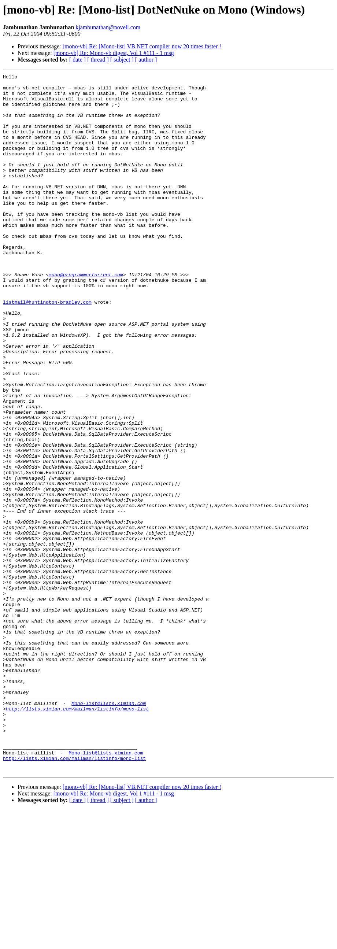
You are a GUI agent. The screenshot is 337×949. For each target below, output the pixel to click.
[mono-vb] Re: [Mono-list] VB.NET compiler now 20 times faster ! (142, 46)
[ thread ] (98, 59)
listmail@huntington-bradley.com (47, 348)
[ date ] (77, 59)
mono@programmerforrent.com (86, 315)
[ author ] (146, 59)
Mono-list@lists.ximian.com (108, 829)
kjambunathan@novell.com (107, 27)
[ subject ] (122, 59)
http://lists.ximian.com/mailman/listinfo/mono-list (77, 836)
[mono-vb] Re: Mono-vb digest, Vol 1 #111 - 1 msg (113, 53)
